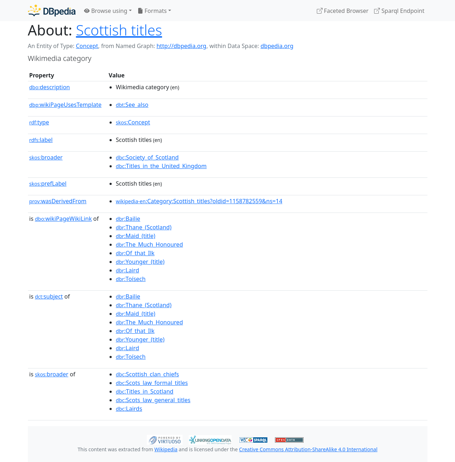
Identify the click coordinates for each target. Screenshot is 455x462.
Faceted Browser (343, 11)
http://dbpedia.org (181, 46)
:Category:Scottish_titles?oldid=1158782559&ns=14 (199, 201)
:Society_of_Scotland (147, 157)
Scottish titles (119, 30)
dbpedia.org (277, 46)
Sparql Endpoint (399, 11)
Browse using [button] (105, 11)
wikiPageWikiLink (63, 219)
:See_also (132, 105)
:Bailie (128, 219)
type (39, 122)
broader (46, 157)
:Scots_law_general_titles (153, 400)
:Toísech (131, 279)
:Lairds (129, 409)
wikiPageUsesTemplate (65, 105)
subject (49, 296)
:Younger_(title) (140, 262)
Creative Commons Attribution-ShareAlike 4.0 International (308, 449)
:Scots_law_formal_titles (152, 383)
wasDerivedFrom (58, 201)
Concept (87, 46)
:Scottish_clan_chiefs (147, 374)
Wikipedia (165, 449)
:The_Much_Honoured (149, 244)
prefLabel (48, 183)
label (41, 140)
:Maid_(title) (135, 236)
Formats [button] (152, 11)
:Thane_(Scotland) (143, 227)
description (49, 87)
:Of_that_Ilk (135, 253)
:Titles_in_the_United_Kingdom (161, 166)
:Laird (127, 270)
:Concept (133, 122)
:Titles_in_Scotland (145, 391)
